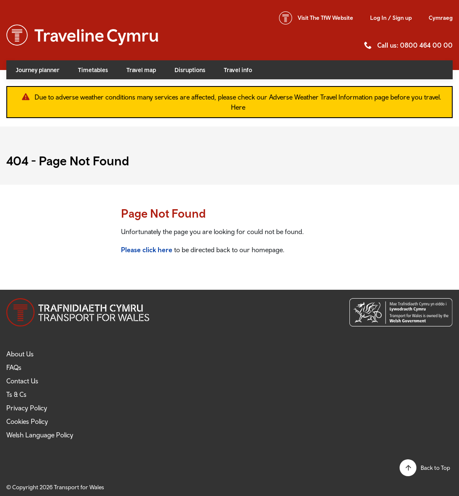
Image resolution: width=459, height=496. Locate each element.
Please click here (146, 249)
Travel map (141, 69)
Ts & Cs (16, 394)
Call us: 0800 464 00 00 (415, 45)
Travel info (238, 69)
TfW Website (325, 17)
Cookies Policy (27, 421)
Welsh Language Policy (39, 435)
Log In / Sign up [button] (391, 17)
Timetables (93, 69)
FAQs (13, 367)
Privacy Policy (26, 408)
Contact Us (22, 381)
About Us (20, 354)
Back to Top (435, 467)
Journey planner (37, 69)
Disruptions (189, 69)
